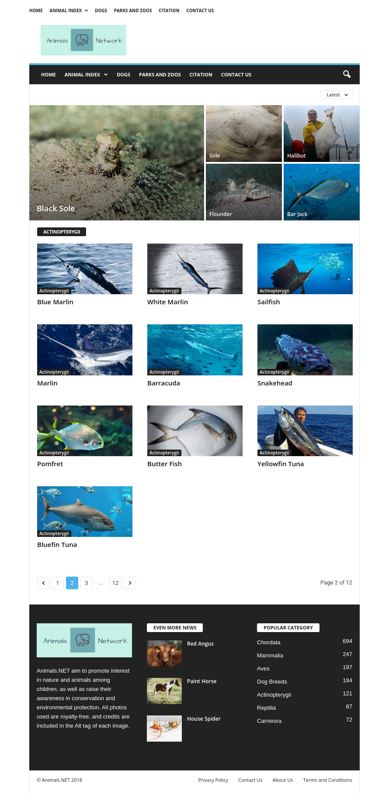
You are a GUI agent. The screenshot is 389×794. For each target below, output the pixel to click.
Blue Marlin (55, 301)
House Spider (204, 718)
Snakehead (274, 382)
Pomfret (50, 463)
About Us (282, 780)
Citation (169, 10)
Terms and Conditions (327, 780)
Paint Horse (201, 681)
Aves (263, 668)
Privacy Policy (213, 780)
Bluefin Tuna (57, 544)
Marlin (47, 382)
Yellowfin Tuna (280, 463)
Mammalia (270, 655)
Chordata (268, 642)
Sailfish (268, 301)
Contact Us (200, 10)
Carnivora (269, 721)
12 (115, 583)
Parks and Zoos (133, 10)
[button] (346, 74)
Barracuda (163, 382)
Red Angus (200, 643)
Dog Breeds (272, 681)
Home (36, 10)
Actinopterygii (54, 291)
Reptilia (266, 708)
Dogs (101, 10)
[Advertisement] (248, 40)
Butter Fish (164, 463)
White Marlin (167, 301)
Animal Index (68, 10)
